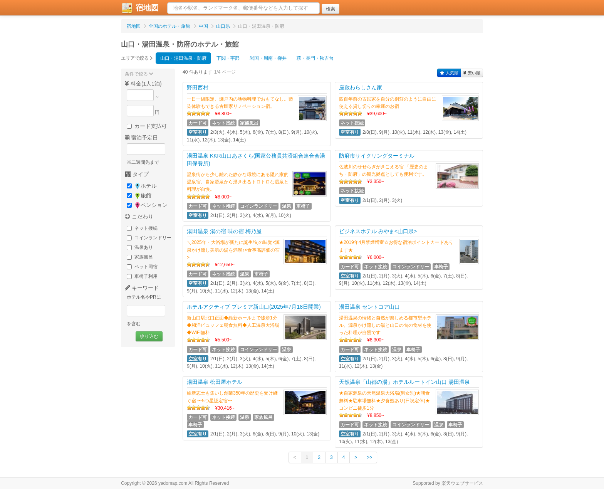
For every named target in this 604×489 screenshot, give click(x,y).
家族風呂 (140, 257)
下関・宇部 (228, 58)
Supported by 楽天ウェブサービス (448, 483)
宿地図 (140, 8)
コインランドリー (149, 237)
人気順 (449, 73)
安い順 (471, 73)
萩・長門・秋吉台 (315, 58)
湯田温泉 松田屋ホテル (214, 382)
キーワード (142, 288)
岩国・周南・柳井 (268, 58)
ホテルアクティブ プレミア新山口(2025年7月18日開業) (254, 307)
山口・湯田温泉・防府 (183, 58)
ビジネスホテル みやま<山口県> (378, 231)
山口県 (223, 26)
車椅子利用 (142, 276)
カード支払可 (147, 126)
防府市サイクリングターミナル (376, 156)
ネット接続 (142, 228)
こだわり (139, 216)
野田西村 (197, 87)
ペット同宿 (142, 266)
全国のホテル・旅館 (169, 26)
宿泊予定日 (141, 137)
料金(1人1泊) (143, 84)
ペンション (147, 205)
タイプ (137, 174)
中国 (203, 26)
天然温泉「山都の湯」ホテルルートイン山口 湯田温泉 (404, 382)
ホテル (142, 186)
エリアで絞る (137, 58)
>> (369, 457)
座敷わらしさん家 (360, 87)
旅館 (139, 195)
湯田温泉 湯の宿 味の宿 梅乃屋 (224, 231)
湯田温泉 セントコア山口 (369, 307)
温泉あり (140, 247)
